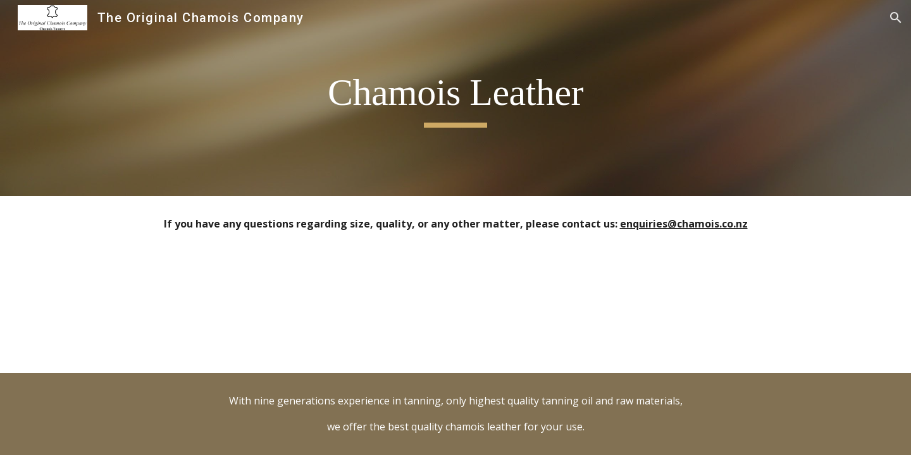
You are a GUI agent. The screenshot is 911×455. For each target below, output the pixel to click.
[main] (455, 98)
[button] (896, 18)
